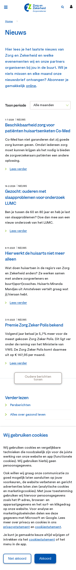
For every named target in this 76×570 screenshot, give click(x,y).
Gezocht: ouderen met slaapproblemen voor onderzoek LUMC (35, 197)
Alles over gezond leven (28, 414)
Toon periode (15, 105)
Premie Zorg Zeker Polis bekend (34, 325)
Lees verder (18, 169)
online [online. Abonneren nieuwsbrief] (31, 86)
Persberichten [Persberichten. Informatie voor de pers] (20, 405)
